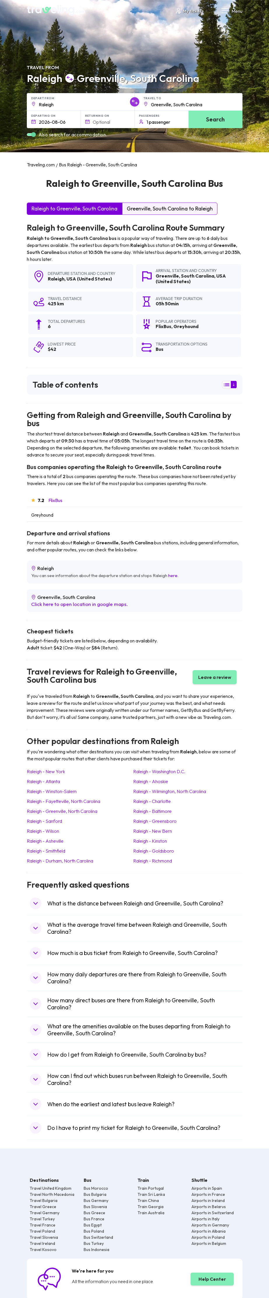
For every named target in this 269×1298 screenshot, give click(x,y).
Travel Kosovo (43, 1249)
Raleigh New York (46, 771)
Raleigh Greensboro (155, 821)
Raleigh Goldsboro (153, 851)
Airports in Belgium (208, 1243)
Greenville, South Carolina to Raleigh (170, 208)
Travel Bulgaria (43, 1200)
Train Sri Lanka (151, 1194)
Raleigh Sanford (44, 821)
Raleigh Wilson (43, 831)
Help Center (212, 1279)
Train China (148, 1200)
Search (215, 119)
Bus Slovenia (95, 1206)
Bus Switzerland (98, 1237)
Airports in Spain (206, 1188)
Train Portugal (151, 1188)
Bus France (94, 1219)
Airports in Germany (210, 1225)
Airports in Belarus (208, 1206)
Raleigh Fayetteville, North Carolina (63, 801)
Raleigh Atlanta (43, 781)
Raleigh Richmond (152, 861)
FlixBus (55, 500)
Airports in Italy (205, 1219)
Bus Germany (96, 1200)
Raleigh (56, 279)
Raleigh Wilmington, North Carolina (169, 791)
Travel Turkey (42, 1219)
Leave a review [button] (214, 677)
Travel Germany (44, 1212)
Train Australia (151, 1212)
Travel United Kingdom (50, 1188)
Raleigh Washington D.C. (159, 771)
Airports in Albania (208, 1231)
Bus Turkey (94, 1243)
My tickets (189, 11)
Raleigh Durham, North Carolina (60, 861)
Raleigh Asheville (45, 841)
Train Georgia (150, 1206)
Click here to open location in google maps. (79, 604)
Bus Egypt (93, 1225)
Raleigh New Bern (152, 831)
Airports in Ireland (208, 1200)
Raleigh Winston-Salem (52, 791)
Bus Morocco (96, 1188)
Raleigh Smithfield (46, 851)
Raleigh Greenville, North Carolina (62, 811)
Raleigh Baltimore (152, 811)
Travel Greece (43, 1206)
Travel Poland (42, 1231)
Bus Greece (94, 1212)
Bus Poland (94, 1231)
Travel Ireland (42, 1243)
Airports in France (208, 1194)
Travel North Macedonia (52, 1194)
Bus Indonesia (96, 1249)
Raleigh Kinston (150, 841)
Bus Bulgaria (95, 1194)
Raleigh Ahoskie (150, 781)
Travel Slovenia (44, 1237)
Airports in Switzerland (212, 1212)
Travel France (42, 1225)
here (172, 575)
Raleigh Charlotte (152, 801)
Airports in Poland (208, 1237)
